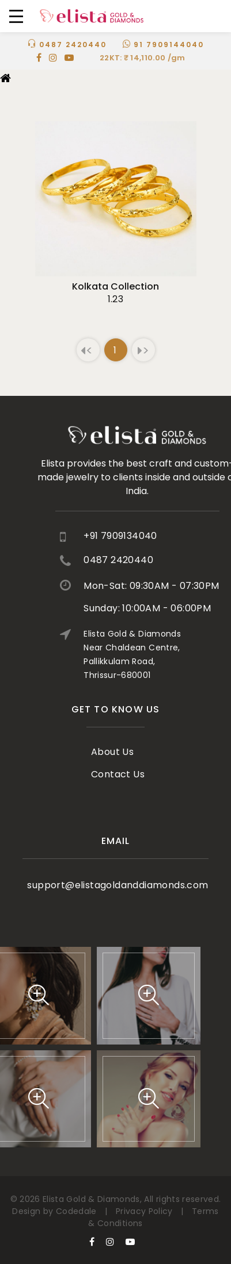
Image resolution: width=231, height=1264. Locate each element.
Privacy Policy (144, 1211)
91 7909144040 (169, 44)
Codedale (76, 1211)
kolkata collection (115, 286)
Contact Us (118, 757)
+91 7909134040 (158, 536)
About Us (112, 734)
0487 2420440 (73, 44)
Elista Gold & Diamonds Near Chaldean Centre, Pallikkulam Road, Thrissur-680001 (170, 654)
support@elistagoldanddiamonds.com (117, 873)
